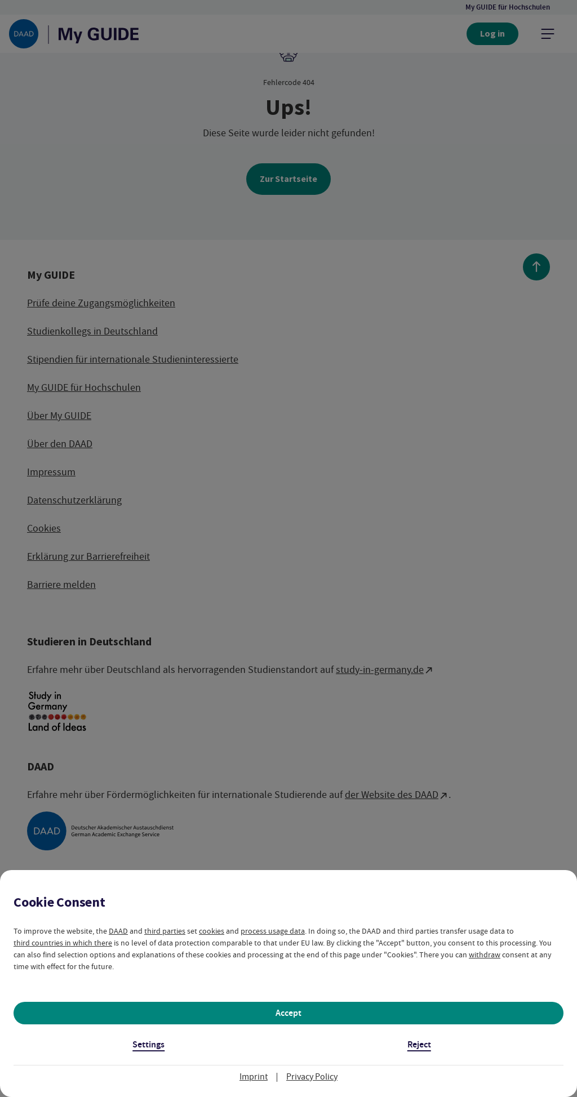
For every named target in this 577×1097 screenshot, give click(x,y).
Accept (288, 1013)
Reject (419, 1044)
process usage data (273, 931)
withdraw (484, 954)
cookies (211, 931)
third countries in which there (63, 943)
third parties (164, 931)
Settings (148, 1044)
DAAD (118, 931)
